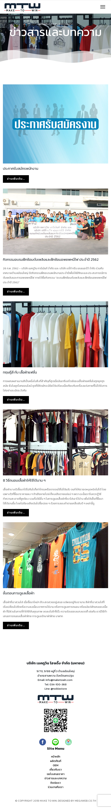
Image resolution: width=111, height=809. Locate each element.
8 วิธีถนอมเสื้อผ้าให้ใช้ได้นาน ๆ (24, 480)
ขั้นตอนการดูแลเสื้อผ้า (18, 593)
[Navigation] (102, 7)
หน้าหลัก (55, 757)
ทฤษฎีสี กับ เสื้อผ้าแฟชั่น (20, 372)
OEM (55, 765)
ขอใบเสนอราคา (55, 774)
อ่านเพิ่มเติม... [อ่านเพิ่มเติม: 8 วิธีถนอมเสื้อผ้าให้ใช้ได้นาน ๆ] (16, 513)
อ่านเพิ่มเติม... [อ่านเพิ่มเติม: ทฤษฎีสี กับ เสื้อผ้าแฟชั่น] (16, 400)
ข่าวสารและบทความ (55, 778)
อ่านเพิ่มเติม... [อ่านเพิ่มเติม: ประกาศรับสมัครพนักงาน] (16, 179)
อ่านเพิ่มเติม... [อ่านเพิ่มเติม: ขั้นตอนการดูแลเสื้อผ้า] (16, 625)
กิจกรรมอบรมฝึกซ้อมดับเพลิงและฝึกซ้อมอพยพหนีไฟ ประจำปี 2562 (51, 259)
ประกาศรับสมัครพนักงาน (20, 168)
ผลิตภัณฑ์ (55, 761)
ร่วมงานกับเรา (55, 787)
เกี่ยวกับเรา (55, 770)
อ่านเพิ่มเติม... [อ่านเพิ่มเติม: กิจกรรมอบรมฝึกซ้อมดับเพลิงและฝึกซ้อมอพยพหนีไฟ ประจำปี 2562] (16, 291)
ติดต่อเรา (55, 783)
